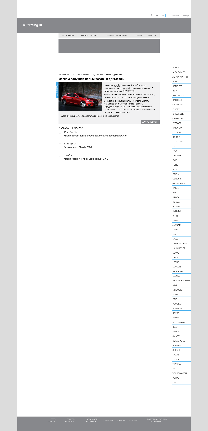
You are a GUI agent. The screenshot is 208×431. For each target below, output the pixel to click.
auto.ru (32, 25)
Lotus (175, 262)
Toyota (176, 364)
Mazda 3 (126, 88)
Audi (174, 81)
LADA (175, 239)
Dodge (176, 137)
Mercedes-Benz (181, 280)
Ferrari (176, 155)
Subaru (176, 345)
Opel (175, 299)
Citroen (177, 123)
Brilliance (178, 95)
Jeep (175, 230)
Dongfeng (178, 142)
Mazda (117, 85)
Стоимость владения (116, 35)
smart (176, 336)
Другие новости (150, 122)
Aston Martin (180, 77)
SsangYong (178, 341)
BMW (174, 91)
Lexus (175, 253)
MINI (174, 285)
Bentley (177, 86)
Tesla (175, 359)
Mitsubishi (178, 290)
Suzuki (176, 350)
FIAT (174, 160)
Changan (177, 104)
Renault (177, 318)
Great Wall (178, 183)
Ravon (176, 313)
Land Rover (179, 248)
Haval (175, 192)
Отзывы (138, 35)
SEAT (175, 327)
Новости (152, 35)
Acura (176, 67)
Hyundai (177, 211)
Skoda (176, 331)
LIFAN (175, 257)
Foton (176, 169)
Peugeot (177, 304)
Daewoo (177, 128)
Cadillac (177, 100)
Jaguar (176, 225)
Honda (176, 202)
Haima (175, 188)
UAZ (174, 368)
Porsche (177, 308)
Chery (176, 109)
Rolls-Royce (179, 322)
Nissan (176, 294)
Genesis (176, 179)
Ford (175, 165)
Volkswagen (179, 373)
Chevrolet (178, 114)
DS (173, 146)
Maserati (177, 271)
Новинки (133, 420)
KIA (174, 234)
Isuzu (175, 220)
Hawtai (176, 197)
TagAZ (175, 355)
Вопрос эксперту (89, 35)
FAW (174, 151)
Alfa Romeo (178, 72)
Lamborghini (179, 243)
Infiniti (176, 216)
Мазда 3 (116, 107)
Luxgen (176, 267)
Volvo (175, 378)
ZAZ (174, 382)
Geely (175, 174)
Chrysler (177, 118)
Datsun (176, 132)
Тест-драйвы (68, 35)
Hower (176, 206)
